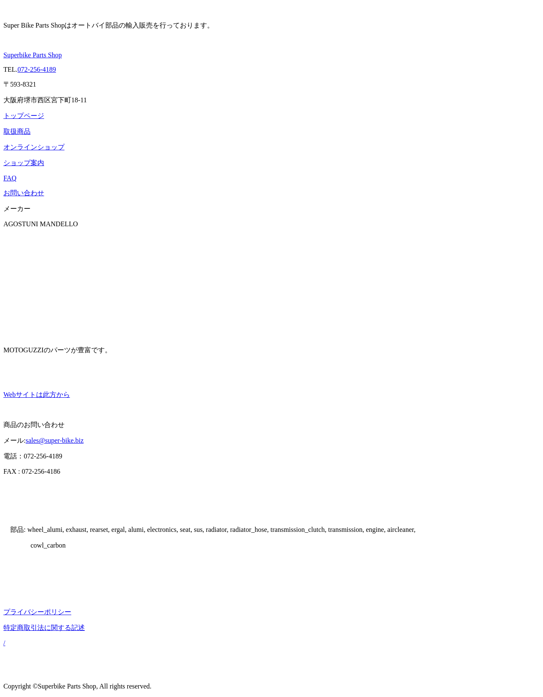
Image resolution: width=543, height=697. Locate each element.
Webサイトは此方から (36, 394)
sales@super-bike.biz (54, 440)
